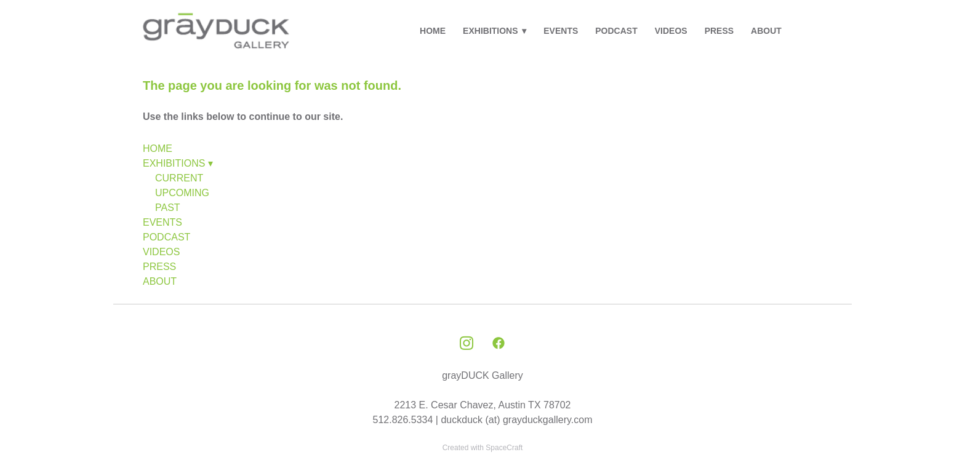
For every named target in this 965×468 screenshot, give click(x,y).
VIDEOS (671, 31)
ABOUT (766, 31)
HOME (433, 31)
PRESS (719, 31)
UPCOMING (182, 193)
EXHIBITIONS (494, 31)
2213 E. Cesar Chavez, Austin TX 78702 (482, 405)
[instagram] (466, 344)
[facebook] (498, 344)
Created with (482, 447)
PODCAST (616, 31)
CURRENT (179, 178)
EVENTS (560, 31)
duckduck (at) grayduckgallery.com (516, 419)
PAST (167, 207)
